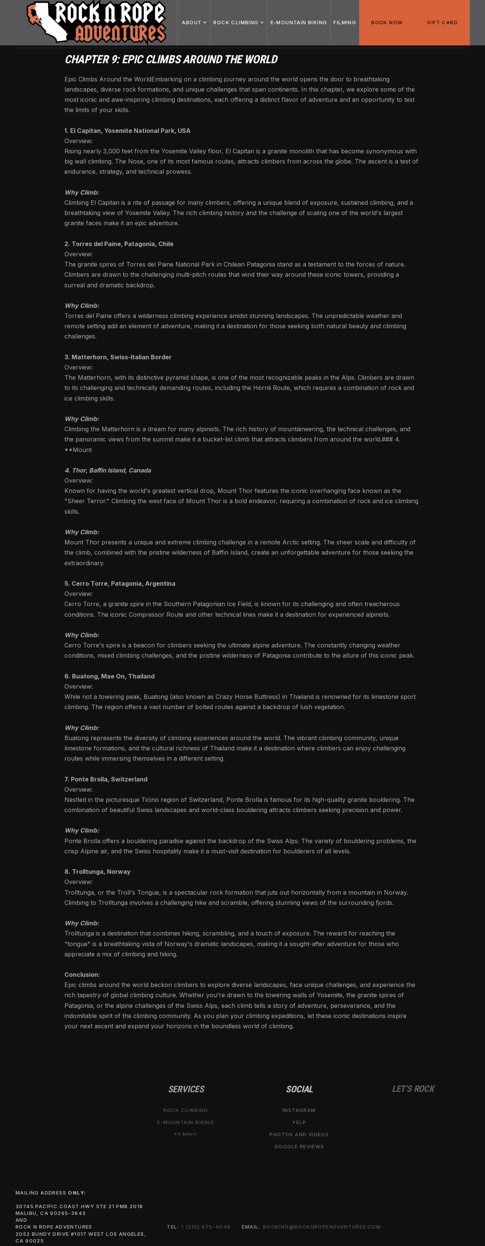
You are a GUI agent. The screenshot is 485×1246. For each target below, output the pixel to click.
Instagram (299, 1110)
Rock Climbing (185, 1110)
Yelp (299, 1122)
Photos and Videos (299, 1134)
